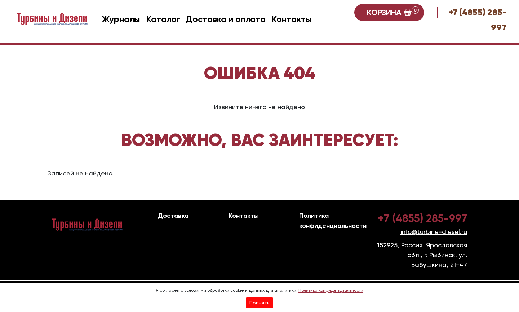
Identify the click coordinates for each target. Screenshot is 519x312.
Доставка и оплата (226, 19)
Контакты (291, 19)
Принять (259, 303)
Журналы (121, 19)
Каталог (163, 19)
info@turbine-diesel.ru (433, 231)
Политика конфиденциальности (330, 290)
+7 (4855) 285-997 (422, 218)
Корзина (393, 11)
